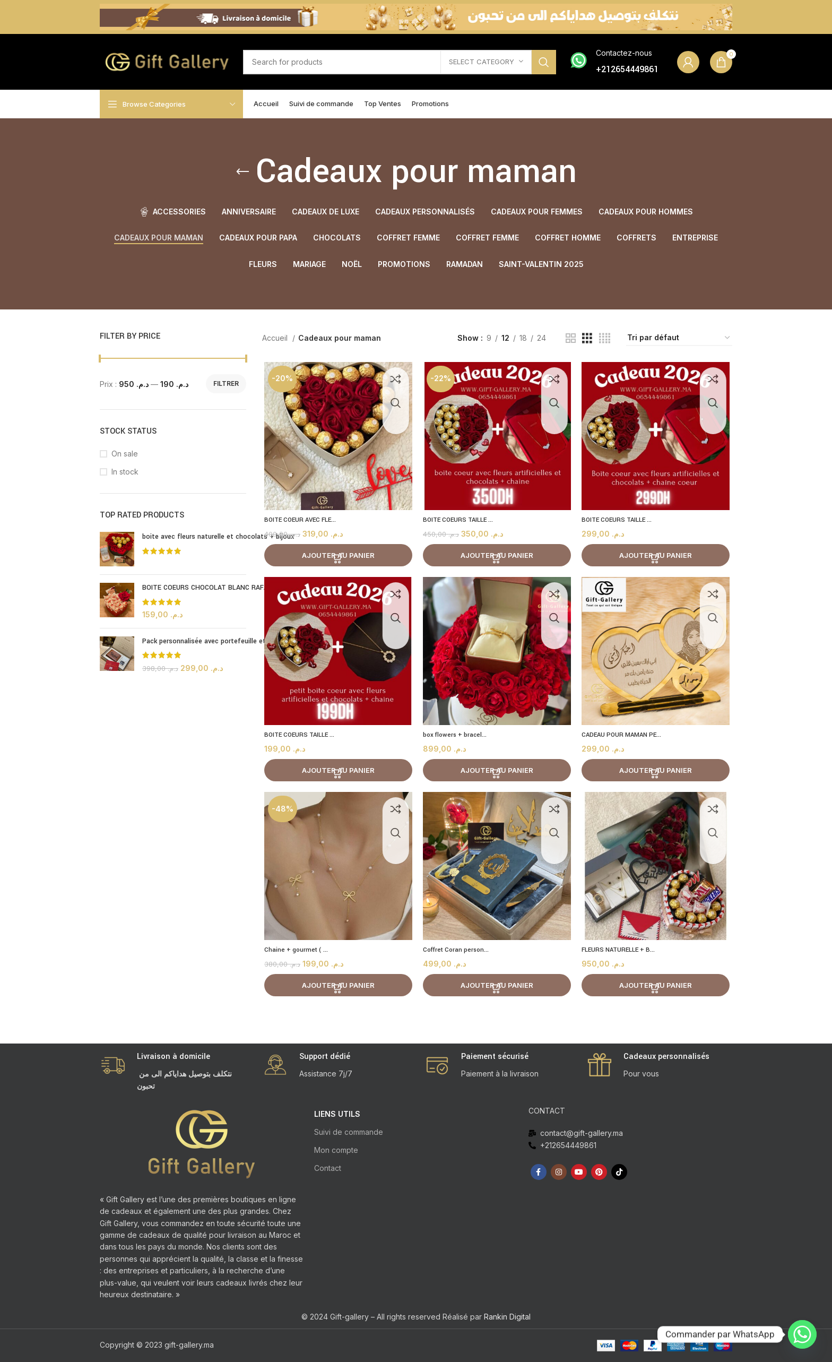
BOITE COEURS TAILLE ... (460, 521)
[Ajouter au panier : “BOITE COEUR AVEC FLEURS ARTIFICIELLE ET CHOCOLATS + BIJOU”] (337, 557)
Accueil (276, 337)
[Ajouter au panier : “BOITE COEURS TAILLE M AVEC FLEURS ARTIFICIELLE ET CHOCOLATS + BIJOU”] (657, 557)
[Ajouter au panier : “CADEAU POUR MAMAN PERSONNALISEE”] (657, 773)
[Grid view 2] (571, 338)
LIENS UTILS (337, 1113)
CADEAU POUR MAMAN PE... (626, 738)
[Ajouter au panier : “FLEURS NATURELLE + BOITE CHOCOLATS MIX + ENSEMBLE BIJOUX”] (657, 990)
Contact (327, 1168)
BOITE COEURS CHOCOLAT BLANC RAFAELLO (213, 587)
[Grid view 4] (604, 338)
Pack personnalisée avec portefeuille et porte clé (219, 641)
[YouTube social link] (579, 1172)
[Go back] (242, 172)
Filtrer (226, 383)
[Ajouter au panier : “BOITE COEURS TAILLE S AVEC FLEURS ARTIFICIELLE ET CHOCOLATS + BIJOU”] (337, 773)
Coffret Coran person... (458, 954)
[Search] (399, 62)
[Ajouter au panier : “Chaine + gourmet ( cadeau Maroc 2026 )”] (337, 990)
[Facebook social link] (539, 1172)
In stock (124, 471)
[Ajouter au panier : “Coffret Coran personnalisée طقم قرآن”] (497, 990)
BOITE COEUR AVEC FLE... (301, 521)
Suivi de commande (348, 1131)
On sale (124, 453)
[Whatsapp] (802, 1334)
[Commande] (679, 338)
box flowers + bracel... (456, 738)
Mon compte (336, 1149)
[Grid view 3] (587, 338)
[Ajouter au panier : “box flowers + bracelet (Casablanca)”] (497, 773)
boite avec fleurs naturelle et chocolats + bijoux (218, 536)
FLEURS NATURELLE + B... (623, 954)
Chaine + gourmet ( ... (296, 954)
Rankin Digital (507, 1316)
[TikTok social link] (619, 1172)
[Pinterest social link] (599, 1172)
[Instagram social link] (559, 1172)
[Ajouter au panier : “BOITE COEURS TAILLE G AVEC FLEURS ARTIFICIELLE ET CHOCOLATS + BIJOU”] (497, 557)
